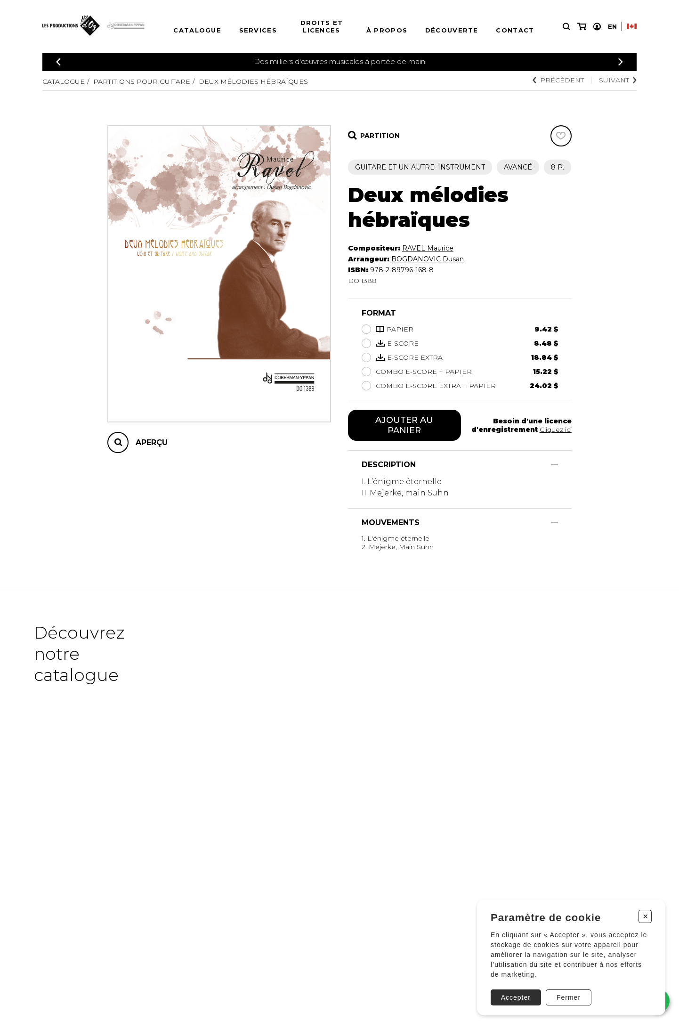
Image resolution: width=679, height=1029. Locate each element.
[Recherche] (566, 26)
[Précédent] (58, 61)
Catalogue (197, 30)
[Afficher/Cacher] (554, 464)
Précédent (558, 80)
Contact (515, 30)
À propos (386, 30)
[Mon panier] (581, 26)
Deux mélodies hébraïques (253, 81)
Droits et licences (321, 26)
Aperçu (152, 442)
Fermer (569, 997)
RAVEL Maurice (427, 248)
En (612, 26)
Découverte (451, 30)
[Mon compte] (597, 26)
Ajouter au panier (404, 425)
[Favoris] (561, 135)
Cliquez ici (556, 429)
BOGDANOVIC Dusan (427, 259)
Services (258, 30)
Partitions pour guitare (141, 81)
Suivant (618, 80)
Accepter (516, 997)
